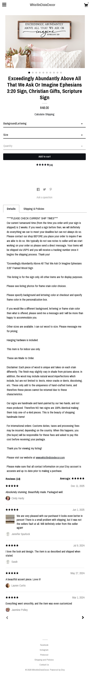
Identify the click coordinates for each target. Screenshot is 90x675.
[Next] (83, 618)
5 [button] (43, 73)
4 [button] (40, 73)
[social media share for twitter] (45, 189)
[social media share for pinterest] (50, 189)
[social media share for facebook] (38, 189)
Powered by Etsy (57, 669)
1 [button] (29, 73)
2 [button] (33, 73)
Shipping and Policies (44, 659)
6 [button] (47, 73)
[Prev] (7, 618)
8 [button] (54, 73)
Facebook (44, 644)
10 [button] (61, 73)
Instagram (44, 649)
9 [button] (57, 73)
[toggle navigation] (4, 4)
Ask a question (44, 197)
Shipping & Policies (34, 209)
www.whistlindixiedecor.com (50, 457)
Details (11, 209)
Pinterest (44, 654)
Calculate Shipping (44, 114)
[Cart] (86, 5)
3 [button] (36, 73)
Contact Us (44, 664)
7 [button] (50, 73)
